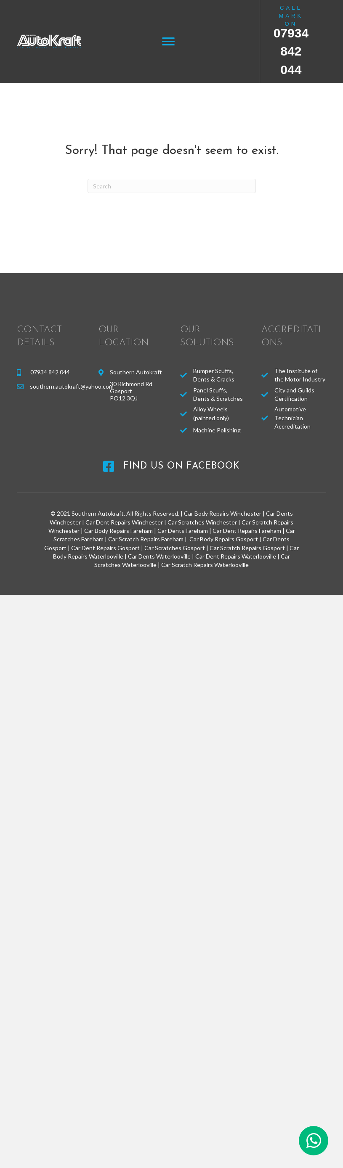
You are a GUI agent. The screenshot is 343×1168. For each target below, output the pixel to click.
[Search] (172, 186)
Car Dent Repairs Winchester (124, 522)
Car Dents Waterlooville (159, 556)
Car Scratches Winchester (202, 522)
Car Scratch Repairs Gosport (247, 547)
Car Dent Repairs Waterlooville (235, 556)
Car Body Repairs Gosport (223, 539)
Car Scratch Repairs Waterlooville (205, 564)
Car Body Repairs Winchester (222, 513)
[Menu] (168, 41)
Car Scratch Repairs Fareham (145, 539)
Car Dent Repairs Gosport (105, 547)
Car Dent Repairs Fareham (247, 530)
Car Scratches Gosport (174, 547)
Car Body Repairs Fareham (118, 530)
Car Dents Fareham (182, 530)
